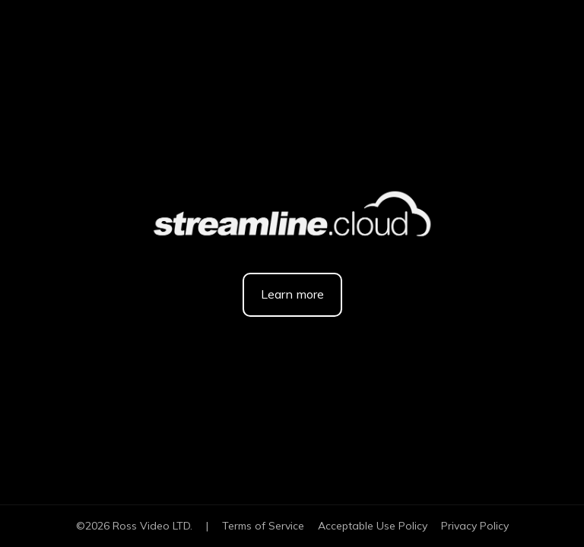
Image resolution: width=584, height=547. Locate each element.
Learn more (292, 294)
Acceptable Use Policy (372, 526)
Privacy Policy (475, 526)
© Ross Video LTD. (134, 526)
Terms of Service (263, 526)
